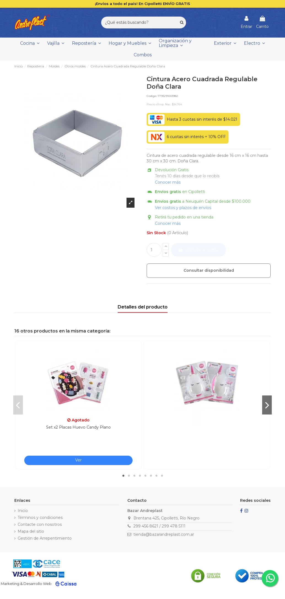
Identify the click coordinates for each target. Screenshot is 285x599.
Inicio (23, 510)
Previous (18, 404)
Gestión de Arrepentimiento (45, 538)
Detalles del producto (143, 307)
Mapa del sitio (31, 531)
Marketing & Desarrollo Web (26, 583)
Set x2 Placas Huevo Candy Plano (78, 427)
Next (267, 404)
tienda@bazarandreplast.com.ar (163, 534)
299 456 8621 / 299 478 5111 (159, 526)
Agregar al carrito (198, 249)
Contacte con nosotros (40, 524)
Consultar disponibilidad (209, 270)
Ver (78, 460)
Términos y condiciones (40, 517)
